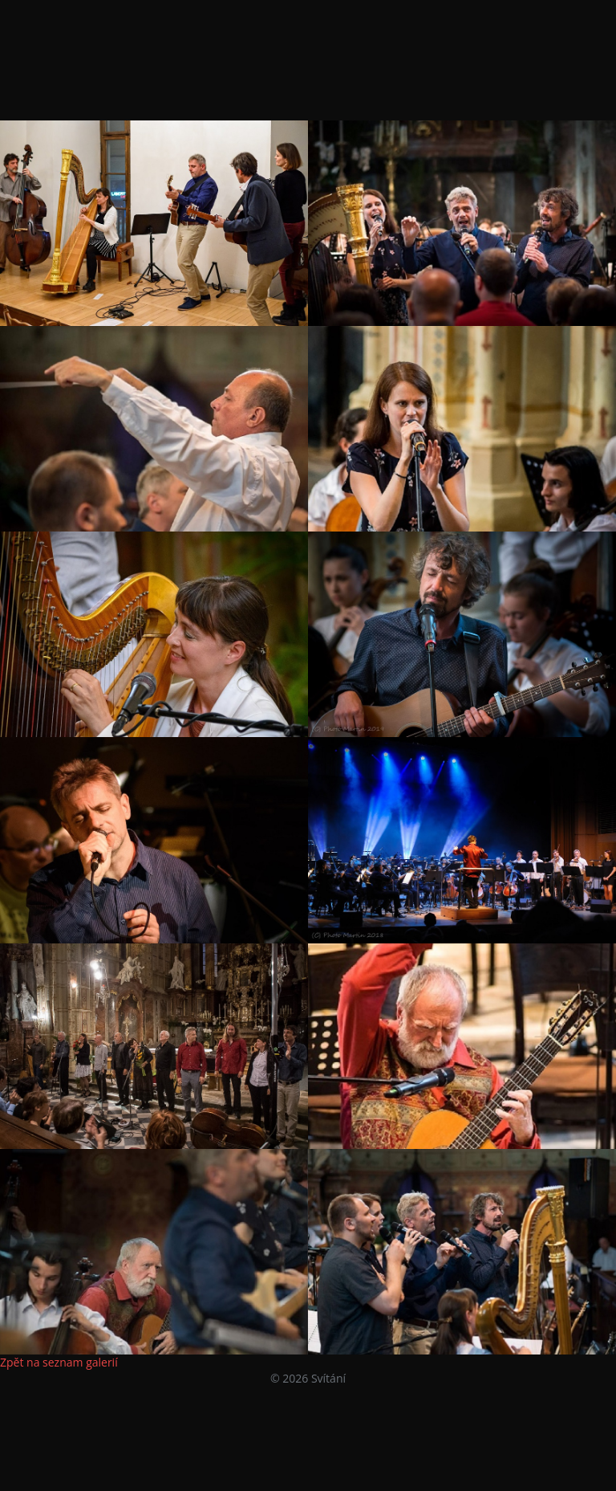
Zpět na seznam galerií (59, 1362)
